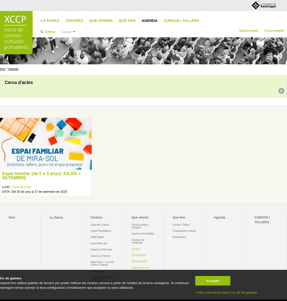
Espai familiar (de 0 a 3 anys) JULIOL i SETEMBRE (41, 175)
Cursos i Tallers (181, 224)
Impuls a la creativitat (138, 241)
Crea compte (274, 30)
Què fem (127, 20)
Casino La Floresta (101, 249)
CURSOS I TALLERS (181, 20)
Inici (2, 69)
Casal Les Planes (100, 256)
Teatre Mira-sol (140, 267)
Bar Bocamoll (139, 261)
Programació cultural (184, 231)
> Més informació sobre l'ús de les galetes (226, 292)
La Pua (136, 249)
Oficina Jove (139, 255)
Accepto (213, 281)
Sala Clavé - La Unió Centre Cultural (102, 263)
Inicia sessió (248, 30)
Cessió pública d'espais (140, 226)
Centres (74, 20)
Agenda (149, 20)
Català (66, 32)
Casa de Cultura (100, 224)
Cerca (50, 31)
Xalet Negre (97, 237)
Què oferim (101, 20)
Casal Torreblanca (101, 231)
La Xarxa (50, 20)
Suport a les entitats (143, 233)
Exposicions (179, 237)
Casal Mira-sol (21, 187)
